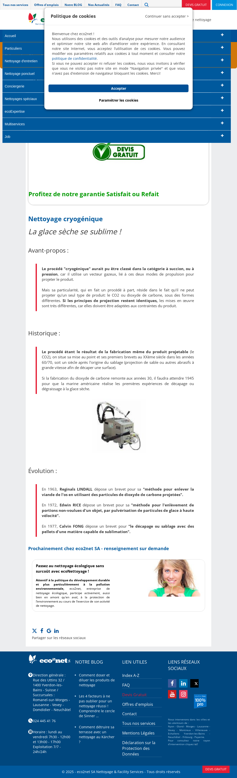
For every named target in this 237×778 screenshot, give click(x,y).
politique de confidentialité (74, 58)
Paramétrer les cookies (118, 100)
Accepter (118, 88)
